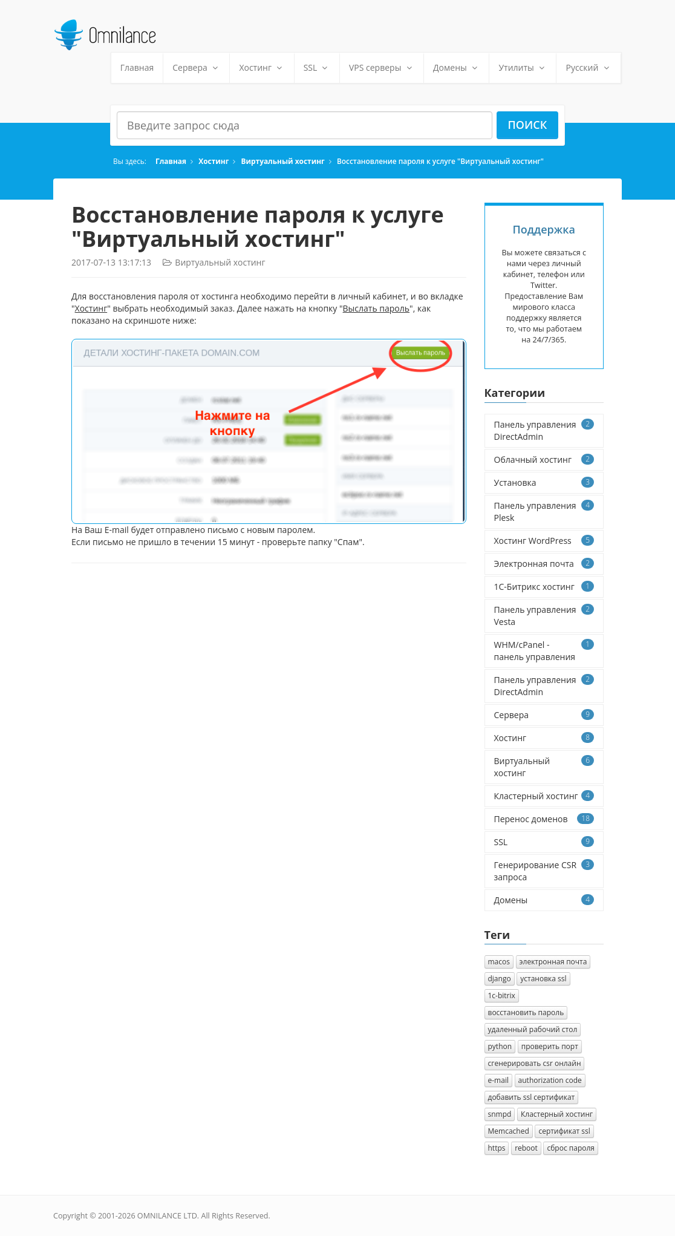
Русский (588, 67)
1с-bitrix (501, 995)
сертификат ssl (564, 1131)
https (497, 1148)
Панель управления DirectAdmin (544, 430)
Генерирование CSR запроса (544, 871)
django (499, 978)
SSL (317, 67)
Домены (456, 67)
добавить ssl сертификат (531, 1097)
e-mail (498, 1080)
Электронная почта (544, 563)
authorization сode (550, 1080)
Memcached (508, 1131)
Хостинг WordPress (544, 540)
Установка (544, 482)
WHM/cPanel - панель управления (544, 650)
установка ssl (543, 978)
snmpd (500, 1114)
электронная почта (553, 961)
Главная (137, 67)
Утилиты (522, 67)
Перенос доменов (544, 819)
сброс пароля (571, 1148)
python (500, 1046)
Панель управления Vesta (544, 615)
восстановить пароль (526, 1012)
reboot (526, 1148)
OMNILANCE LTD (167, 1216)
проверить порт (549, 1046)
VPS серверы (381, 67)
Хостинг (261, 67)
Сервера (196, 67)
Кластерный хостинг (544, 796)
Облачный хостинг (544, 459)
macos (499, 961)
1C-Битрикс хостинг (544, 586)
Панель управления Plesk (544, 511)
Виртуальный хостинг (283, 161)
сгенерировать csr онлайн (534, 1063)
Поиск (527, 124)
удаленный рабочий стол (533, 1029)
